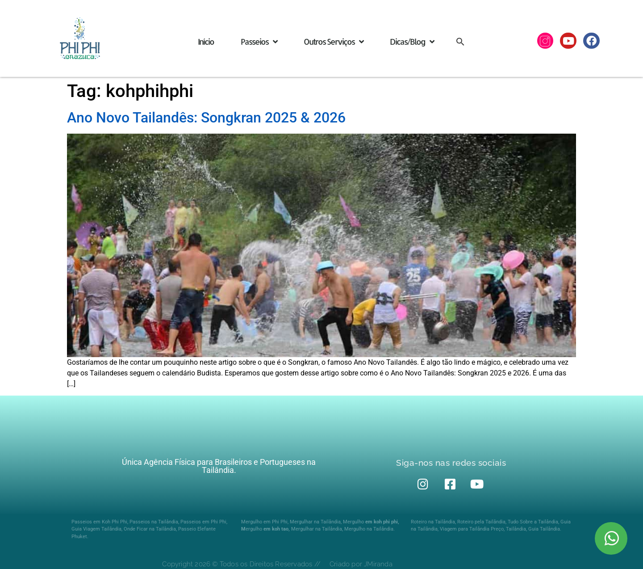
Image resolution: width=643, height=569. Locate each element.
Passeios (259, 41)
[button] (460, 41)
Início (206, 41)
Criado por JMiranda (361, 564)
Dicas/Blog (412, 41)
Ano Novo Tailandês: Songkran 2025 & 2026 (206, 117)
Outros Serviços (333, 41)
